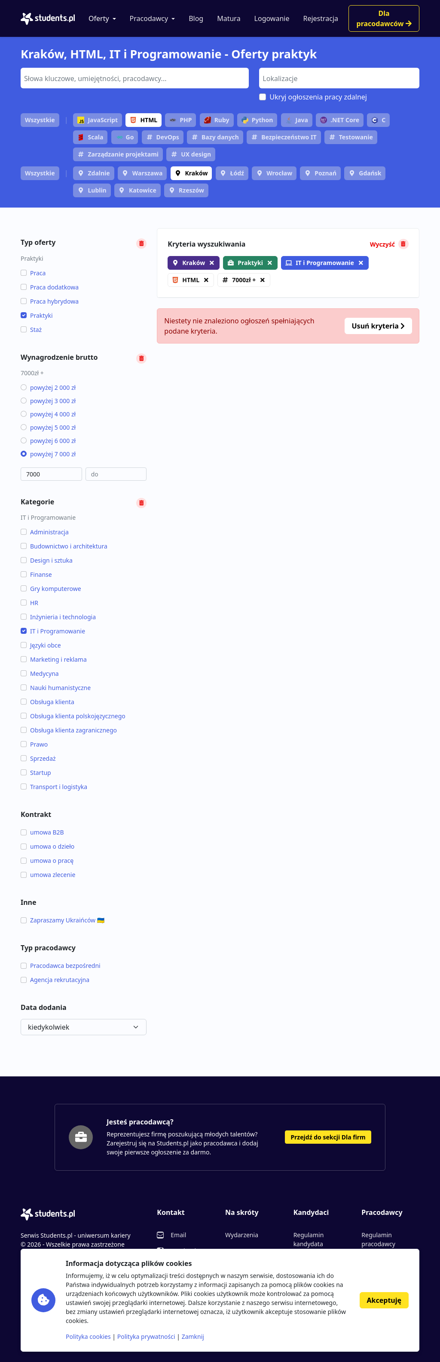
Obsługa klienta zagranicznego (69, 730)
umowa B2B (42, 832)
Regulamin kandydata (308, 1239)
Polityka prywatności (146, 1336)
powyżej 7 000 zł (48, 454)
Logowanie (272, 18)
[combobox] (135, 78)
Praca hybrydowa (50, 301)
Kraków (196, 173)
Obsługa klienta (47, 702)
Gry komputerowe (51, 589)
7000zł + (244, 280)
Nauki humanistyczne (56, 688)
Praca (33, 273)
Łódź (237, 173)
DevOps (167, 137)
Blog (196, 18)
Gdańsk (370, 173)
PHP (180, 120)
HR (29, 603)
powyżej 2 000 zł (48, 387)
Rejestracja (320, 18)
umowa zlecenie (48, 875)
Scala (90, 137)
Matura (228, 18)
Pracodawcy (149, 18)
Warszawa (147, 173)
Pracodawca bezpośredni (61, 965)
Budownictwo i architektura (64, 546)
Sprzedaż (38, 758)
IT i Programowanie (53, 631)
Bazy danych (220, 137)
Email (178, 1235)
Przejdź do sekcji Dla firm (327, 1137)
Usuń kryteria (378, 326)
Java (296, 120)
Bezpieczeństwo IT (288, 137)
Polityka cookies (88, 1336)
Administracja (45, 532)
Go (125, 137)
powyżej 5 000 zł (48, 427)
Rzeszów (191, 190)
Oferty (99, 18)
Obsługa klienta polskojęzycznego (73, 716)
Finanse (36, 574)
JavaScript (97, 120)
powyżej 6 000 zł (48, 441)
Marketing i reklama (54, 659)
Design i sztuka (47, 560)
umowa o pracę (47, 860)
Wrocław (279, 173)
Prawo (34, 744)
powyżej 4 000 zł (48, 414)
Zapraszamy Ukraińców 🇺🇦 (62, 920)
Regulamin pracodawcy (378, 1239)
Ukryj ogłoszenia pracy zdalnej (318, 97)
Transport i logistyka (54, 787)
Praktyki (37, 315)
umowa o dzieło (47, 846)
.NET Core (339, 120)
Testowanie (356, 137)
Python (257, 120)
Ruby (216, 120)
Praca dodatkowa (50, 287)
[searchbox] (133, 78)
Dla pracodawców (384, 18)
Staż (31, 329)
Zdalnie (99, 173)
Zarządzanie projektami (123, 154)
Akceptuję (384, 1300)
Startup (36, 772)
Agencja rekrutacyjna (55, 980)
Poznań (325, 173)
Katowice (142, 190)
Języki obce (41, 645)
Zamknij (193, 1336)
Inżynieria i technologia (58, 617)
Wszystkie (40, 120)
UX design (196, 154)
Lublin (97, 190)
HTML (143, 120)
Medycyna (40, 673)
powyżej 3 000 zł (48, 401)
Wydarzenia (241, 1235)
